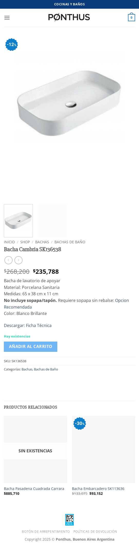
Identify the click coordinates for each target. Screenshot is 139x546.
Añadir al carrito (30, 346)
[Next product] (8, 260)
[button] (7, 17)
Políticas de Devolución (95, 531)
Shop (25, 241)
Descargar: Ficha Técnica (28, 325)
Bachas (42, 241)
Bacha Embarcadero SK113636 (98, 488)
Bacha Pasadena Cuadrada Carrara (34, 488)
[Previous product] (18, 260)
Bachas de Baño (69, 241)
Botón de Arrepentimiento (46, 531)
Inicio (9, 241)
